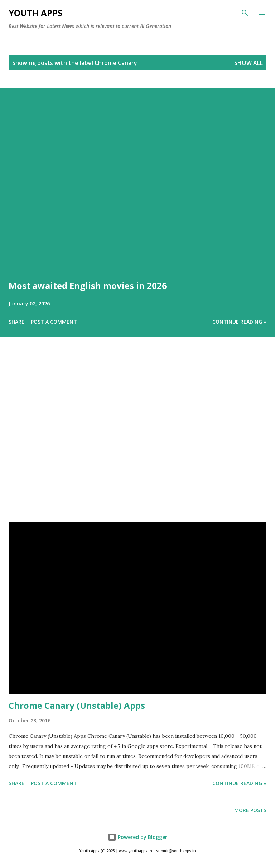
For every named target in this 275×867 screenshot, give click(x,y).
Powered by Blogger (137, 837)
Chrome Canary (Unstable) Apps (77, 705)
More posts (250, 810)
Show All (248, 63)
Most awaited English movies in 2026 (88, 285)
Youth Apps (35, 13)
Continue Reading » (239, 321)
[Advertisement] (137, 439)
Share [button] (16, 321)
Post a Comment (54, 321)
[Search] (245, 13)
